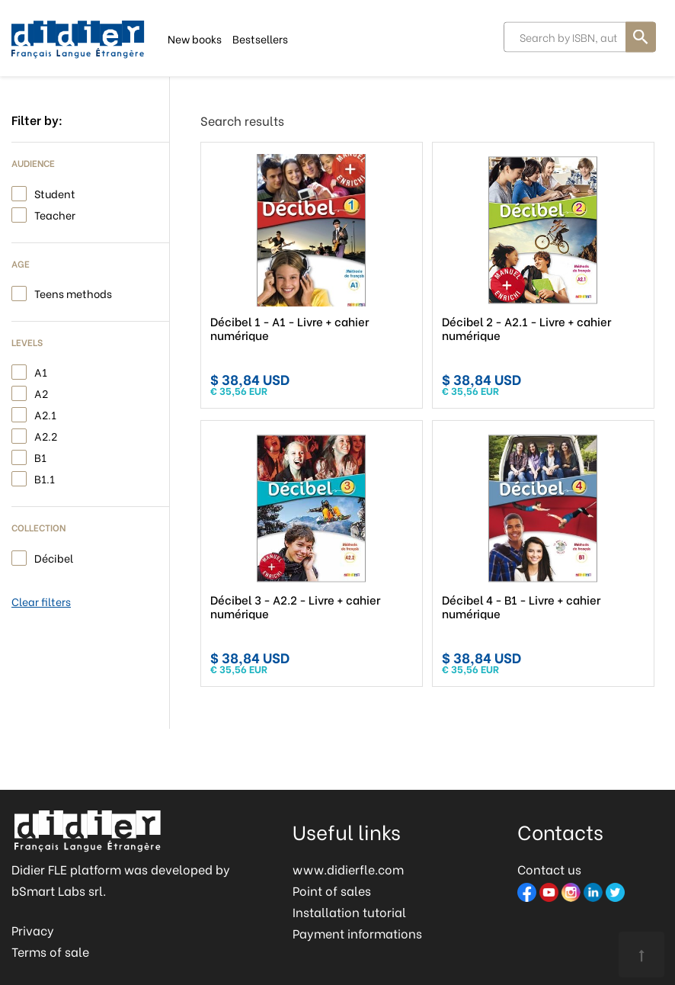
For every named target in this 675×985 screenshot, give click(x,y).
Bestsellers (260, 38)
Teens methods (73, 292)
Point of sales (332, 890)
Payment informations (357, 933)
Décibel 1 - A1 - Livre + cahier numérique (289, 328)
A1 (40, 371)
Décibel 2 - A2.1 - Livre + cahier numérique (526, 328)
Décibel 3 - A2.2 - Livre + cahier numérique (295, 606)
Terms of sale (50, 951)
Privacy (32, 929)
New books (195, 38)
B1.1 (44, 477)
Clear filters (41, 601)
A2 (41, 392)
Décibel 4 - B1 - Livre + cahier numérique (521, 606)
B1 (40, 456)
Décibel (53, 557)
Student (54, 192)
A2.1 (45, 413)
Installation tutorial (349, 911)
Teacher (54, 214)
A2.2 (45, 435)
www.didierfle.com (348, 869)
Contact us (549, 869)
